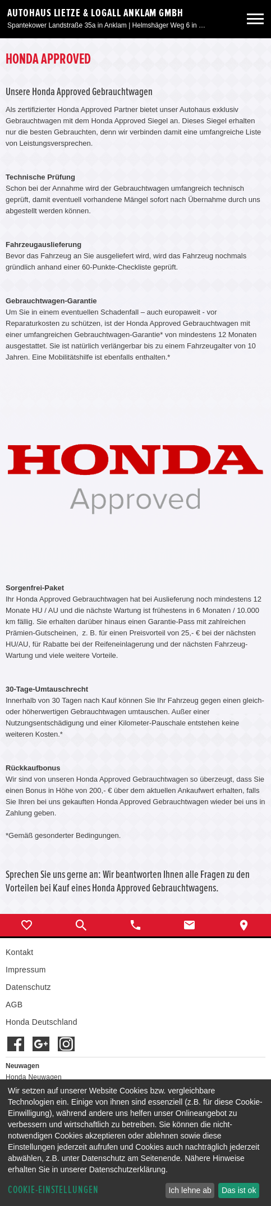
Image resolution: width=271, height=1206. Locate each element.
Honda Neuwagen (34, 1077)
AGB (14, 1004)
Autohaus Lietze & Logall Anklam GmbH (95, 13)
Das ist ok (239, 1190)
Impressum (26, 969)
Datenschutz (28, 987)
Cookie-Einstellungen (53, 1190)
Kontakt (19, 952)
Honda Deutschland (41, 1021)
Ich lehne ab (189, 1190)
